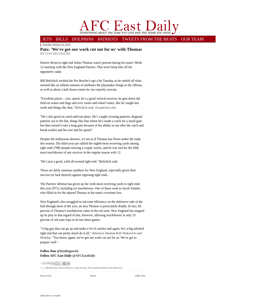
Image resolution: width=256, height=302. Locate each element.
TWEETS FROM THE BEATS (149, 38)
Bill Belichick (51, 268)
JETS (47, 38)
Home (93, 275)
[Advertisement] (129, 10)
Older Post (140, 275)
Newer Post (45, 275)
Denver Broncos (66, 268)
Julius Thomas (80, 268)
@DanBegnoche (68, 251)
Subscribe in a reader (50, 295)
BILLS (62, 38)
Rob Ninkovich (115, 268)
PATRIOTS (108, 38)
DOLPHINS (83, 38)
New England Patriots (98, 268)
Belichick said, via (95, 107)
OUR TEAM (192, 38)
